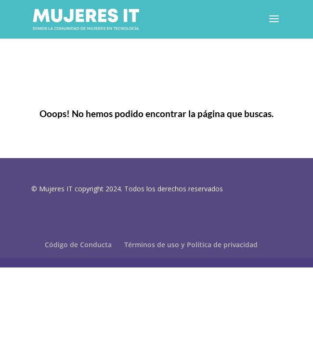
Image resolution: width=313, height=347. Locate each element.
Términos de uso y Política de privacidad (191, 244)
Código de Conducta (78, 244)
